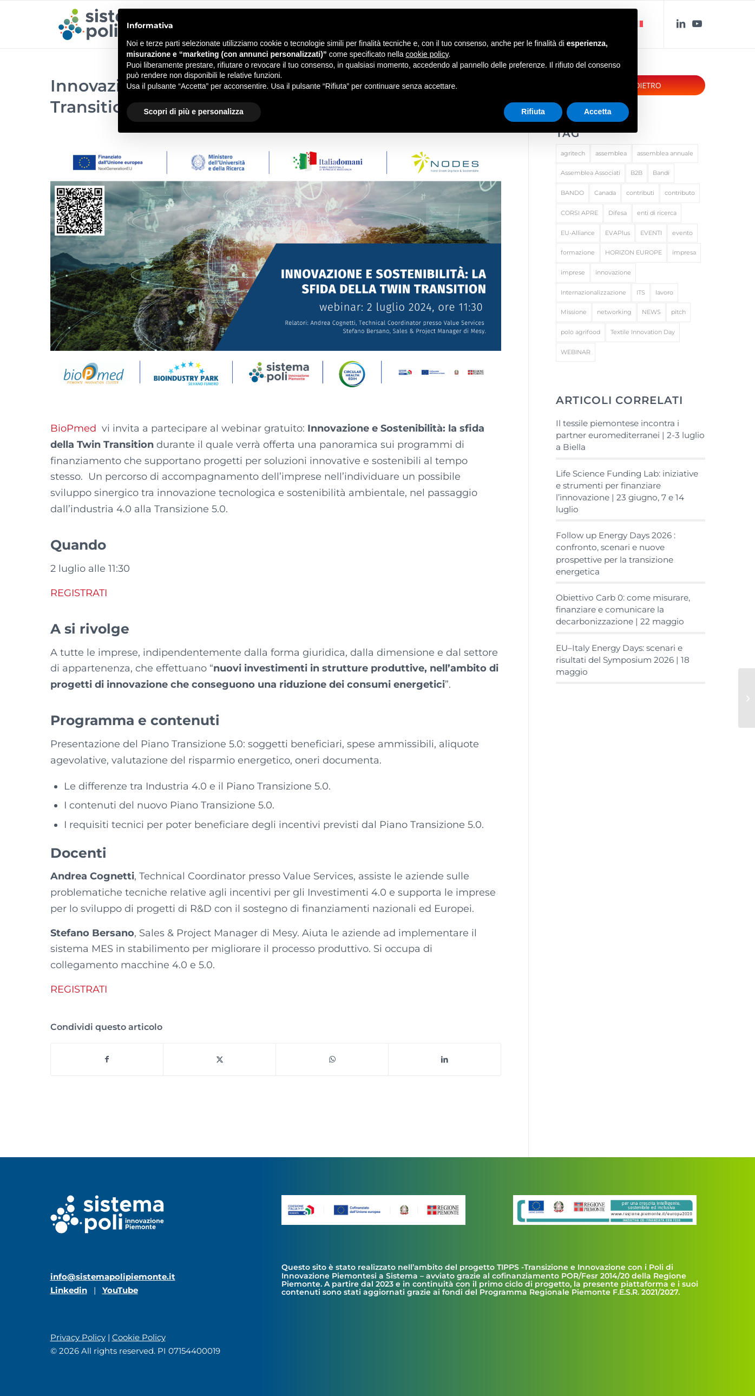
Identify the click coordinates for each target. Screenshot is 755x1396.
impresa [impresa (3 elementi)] (684, 252)
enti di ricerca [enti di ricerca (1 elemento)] (657, 213)
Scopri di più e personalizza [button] (194, 111)
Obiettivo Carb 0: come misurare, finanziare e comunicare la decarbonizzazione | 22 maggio (623, 609)
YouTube (120, 1290)
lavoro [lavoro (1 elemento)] (664, 292)
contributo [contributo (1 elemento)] (680, 193)
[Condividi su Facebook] (107, 1059)
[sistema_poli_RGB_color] (105, 24)
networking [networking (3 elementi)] (614, 312)
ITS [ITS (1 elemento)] (640, 292)
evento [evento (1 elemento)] (682, 233)
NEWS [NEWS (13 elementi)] (651, 312)
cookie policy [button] (426, 54)
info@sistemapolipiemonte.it (112, 1276)
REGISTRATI (78, 593)
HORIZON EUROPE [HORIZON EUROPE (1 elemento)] (633, 252)
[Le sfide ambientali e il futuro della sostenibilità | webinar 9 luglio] (746, 698)
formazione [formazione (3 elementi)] (578, 252)
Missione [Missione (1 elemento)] (574, 312)
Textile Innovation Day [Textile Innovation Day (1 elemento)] (642, 332)
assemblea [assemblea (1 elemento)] (611, 153)
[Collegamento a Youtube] (697, 24)
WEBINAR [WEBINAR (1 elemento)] (575, 352)
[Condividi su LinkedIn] (445, 1059)
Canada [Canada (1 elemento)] (605, 193)
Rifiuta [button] (533, 111)
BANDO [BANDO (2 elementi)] (572, 193)
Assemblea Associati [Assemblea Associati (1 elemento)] (590, 173)
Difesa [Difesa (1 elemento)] (617, 213)
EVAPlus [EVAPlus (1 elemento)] (617, 233)
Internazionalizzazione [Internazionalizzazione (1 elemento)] (593, 292)
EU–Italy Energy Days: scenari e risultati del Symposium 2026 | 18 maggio (623, 660)
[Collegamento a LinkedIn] (681, 24)
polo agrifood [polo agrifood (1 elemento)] (580, 332)
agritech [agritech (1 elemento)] (573, 153)
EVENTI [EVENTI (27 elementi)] (651, 233)
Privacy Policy (78, 1337)
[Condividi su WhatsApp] (332, 1059)
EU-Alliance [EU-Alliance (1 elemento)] (578, 233)
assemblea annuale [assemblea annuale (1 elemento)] (665, 153)
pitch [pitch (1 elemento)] (678, 312)
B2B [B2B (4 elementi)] (636, 173)
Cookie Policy (139, 1337)
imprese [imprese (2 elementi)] (573, 272)
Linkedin (68, 1290)
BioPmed (74, 428)
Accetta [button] (598, 111)
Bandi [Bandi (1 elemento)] (661, 173)
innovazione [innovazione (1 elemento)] (613, 272)
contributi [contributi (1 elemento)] (640, 193)
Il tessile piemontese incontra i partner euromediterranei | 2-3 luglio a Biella (630, 435)
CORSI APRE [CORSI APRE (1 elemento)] (579, 213)
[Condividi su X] (219, 1059)
